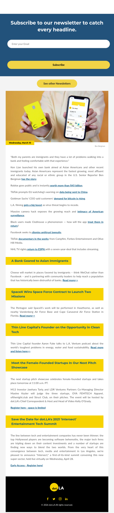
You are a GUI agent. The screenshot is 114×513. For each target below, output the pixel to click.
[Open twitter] (54, 499)
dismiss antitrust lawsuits (46, 232)
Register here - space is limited (28, 407)
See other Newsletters (56, 83)
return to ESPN (36, 249)
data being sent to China (73, 191)
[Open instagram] (60, 499)
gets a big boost (33, 204)
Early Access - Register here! (27, 465)
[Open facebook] (48, 499)
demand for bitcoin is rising (69, 198)
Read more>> (70, 280)
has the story (28, 178)
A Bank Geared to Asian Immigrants (39, 261)
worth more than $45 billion (66, 185)
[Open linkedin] (66, 499)
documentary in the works (34, 238)
